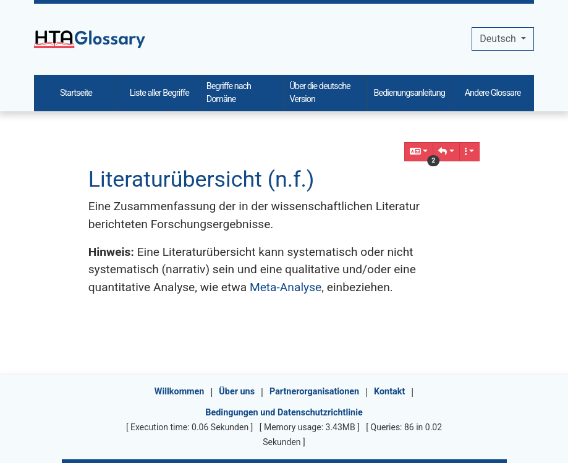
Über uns (237, 391)
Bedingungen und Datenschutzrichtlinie (283, 412)
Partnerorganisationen (314, 391)
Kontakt (389, 391)
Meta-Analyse (285, 287)
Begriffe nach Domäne (228, 93)
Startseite (76, 93)
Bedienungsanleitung (409, 93)
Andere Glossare (493, 93)
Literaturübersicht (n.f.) (201, 179)
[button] (446, 151)
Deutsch (499, 39)
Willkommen (180, 391)
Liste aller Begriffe (159, 93)
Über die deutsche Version (320, 93)
